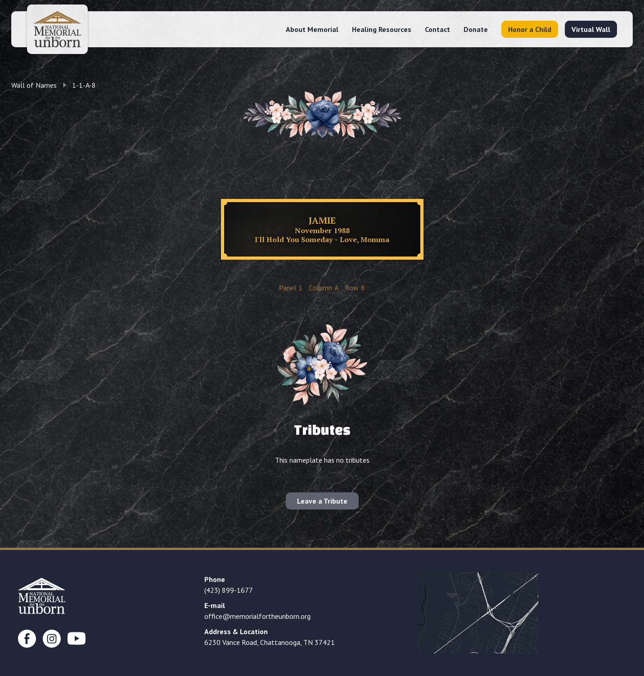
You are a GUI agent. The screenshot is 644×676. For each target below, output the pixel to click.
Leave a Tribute (322, 500)
